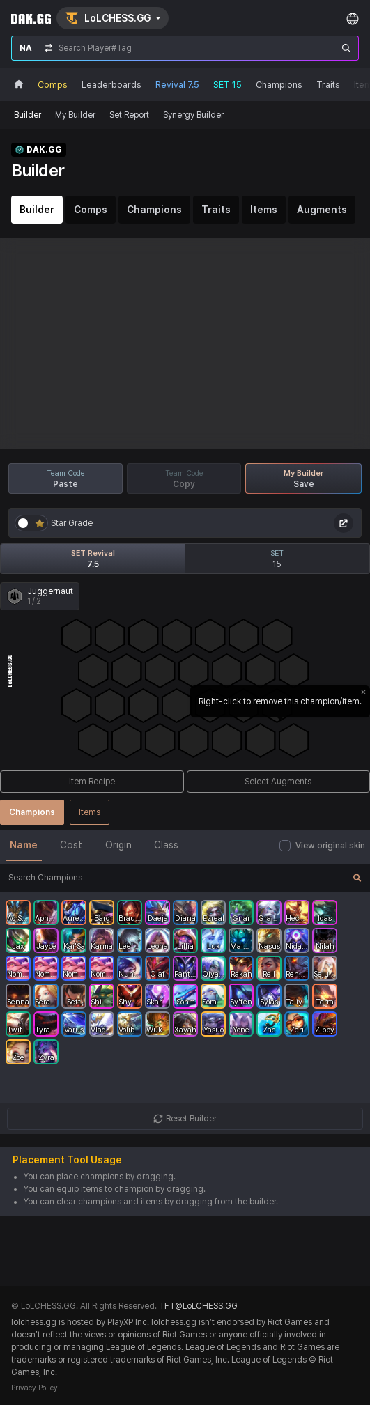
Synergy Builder (193, 115)
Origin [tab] (118, 845)
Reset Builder (185, 1119)
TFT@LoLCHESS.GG (198, 1306)
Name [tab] (24, 845)
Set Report (129, 115)
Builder (27, 115)
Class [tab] (166, 845)
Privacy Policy (34, 1387)
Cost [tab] (71, 845)
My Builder (75, 115)
